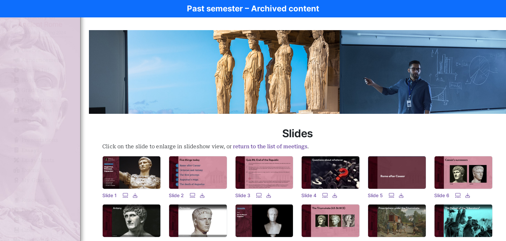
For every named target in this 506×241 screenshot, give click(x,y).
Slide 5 (375, 195)
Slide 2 (176, 195)
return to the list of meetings (270, 146)
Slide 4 (308, 195)
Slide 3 (242, 195)
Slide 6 (441, 195)
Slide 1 (109, 195)
